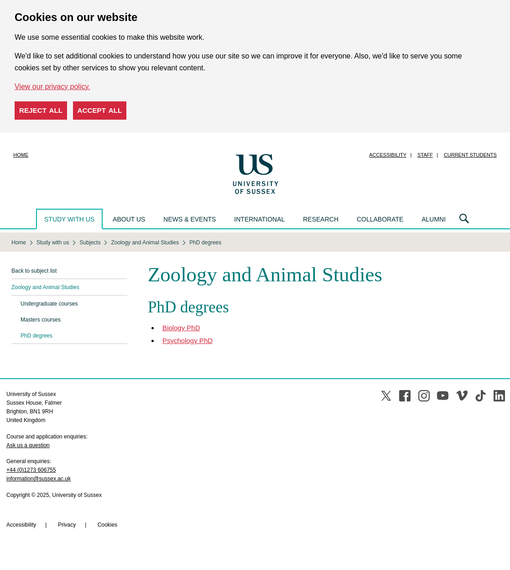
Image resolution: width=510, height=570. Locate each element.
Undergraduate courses (49, 304)
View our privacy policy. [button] (52, 86)
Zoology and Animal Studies (45, 287)
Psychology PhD (187, 340)
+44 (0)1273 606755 (31, 470)
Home (20, 155)
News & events (189, 219)
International (259, 219)
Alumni (434, 219)
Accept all (100, 110)
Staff (425, 155)
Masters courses (41, 320)
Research (320, 219)
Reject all (40, 110)
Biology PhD (181, 328)
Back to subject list (34, 271)
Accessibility (387, 155)
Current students (470, 155)
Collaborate (380, 219)
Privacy (67, 525)
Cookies (107, 525)
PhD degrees (36, 335)
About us (129, 219)
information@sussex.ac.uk (38, 478)
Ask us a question (28, 445)
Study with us (69, 219)
